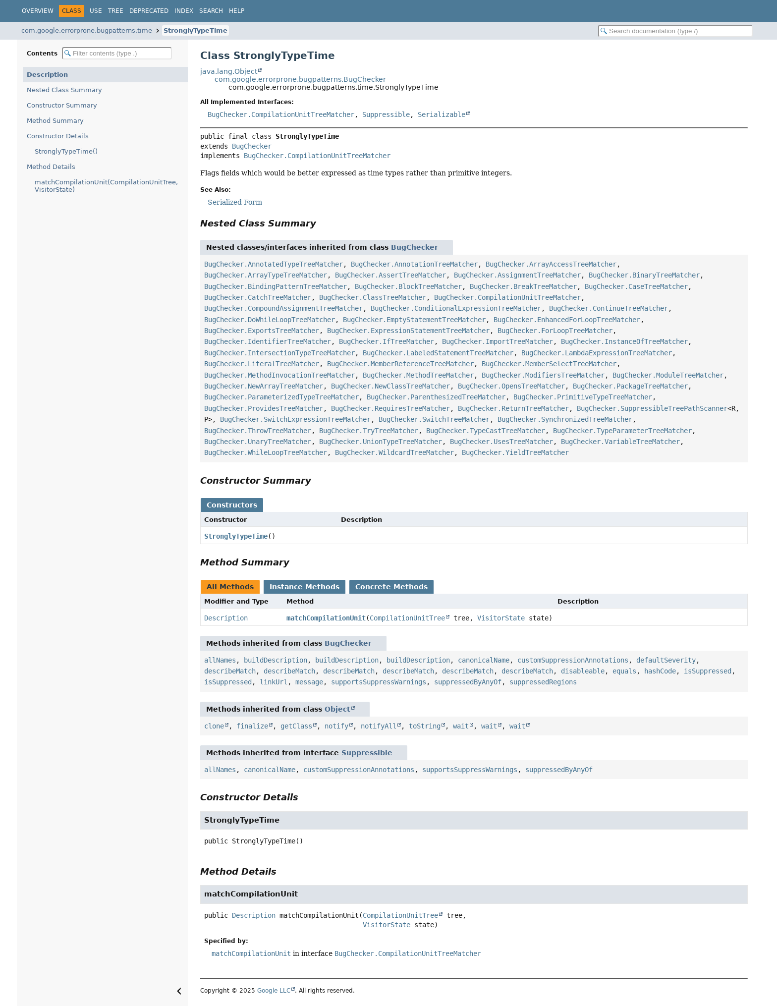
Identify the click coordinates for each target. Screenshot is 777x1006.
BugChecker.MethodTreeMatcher (418, 375)
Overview (38, 10)
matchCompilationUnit (326, 618)
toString (425, 726)
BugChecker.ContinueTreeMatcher (608, 308)
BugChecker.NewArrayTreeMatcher (263, 386)
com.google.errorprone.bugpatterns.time (86, 30)
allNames (220, 660)
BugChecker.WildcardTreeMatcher (394, 452)
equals (624, 671)
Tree (115, 10)
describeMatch (230, 671)
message (309, 682)
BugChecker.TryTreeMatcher (368, 431)
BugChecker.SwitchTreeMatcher (434, 419)
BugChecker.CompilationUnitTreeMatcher (281, 114)
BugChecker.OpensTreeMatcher (511, 386)
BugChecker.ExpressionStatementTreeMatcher (408, 331)
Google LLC (273, 990)
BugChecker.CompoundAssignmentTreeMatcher (283, 308)
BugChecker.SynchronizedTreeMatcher (565, 419)
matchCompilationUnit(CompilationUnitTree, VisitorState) (106, 185)
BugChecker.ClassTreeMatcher (372, 297)
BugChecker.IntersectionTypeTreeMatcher (279, 353)
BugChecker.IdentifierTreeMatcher (267, 341)
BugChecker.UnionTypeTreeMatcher (380, 442)
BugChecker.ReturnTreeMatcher (513, 408)
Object (337, 709)
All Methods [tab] (230, 587)
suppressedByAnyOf (467, 682)
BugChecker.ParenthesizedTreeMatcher (436, 397)
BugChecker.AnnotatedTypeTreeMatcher (273, 264)
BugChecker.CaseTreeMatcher (636, 286)
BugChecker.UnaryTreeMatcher (257, 442)
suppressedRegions (543, 682)
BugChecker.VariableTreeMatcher (620, 442)
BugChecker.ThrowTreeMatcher (257, 431)
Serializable (441, 114)
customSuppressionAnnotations (572, 660)
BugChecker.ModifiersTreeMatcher (543, 375)
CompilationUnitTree (407, 618)
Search (211, 10)
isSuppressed (707, 671)
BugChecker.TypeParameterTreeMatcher (622, 431)
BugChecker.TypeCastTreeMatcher (485, 431)
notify (336, 726)
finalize (252, 726)
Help (236, 10)
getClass (296, 726)
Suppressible (386, 114)
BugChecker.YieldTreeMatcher (515, 452)
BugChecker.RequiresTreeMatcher (390, 408)
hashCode (660, 671)
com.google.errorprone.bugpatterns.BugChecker (300, 79)
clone (214, 726)
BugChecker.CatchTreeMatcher (257, 297)
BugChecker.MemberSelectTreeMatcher (549, 364)
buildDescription (275, 660)
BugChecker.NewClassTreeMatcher (390, 386)
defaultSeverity (666, 660)
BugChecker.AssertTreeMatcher (390, 275)
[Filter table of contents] (117, 53)
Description (47, 74)
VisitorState (501, 618)
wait (461, 726)
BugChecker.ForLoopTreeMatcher (555, 331)
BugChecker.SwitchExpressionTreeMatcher (295, 419)
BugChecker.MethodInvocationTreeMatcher (279, 375)
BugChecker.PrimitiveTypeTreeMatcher (582, 397)
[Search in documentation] (675, 31)
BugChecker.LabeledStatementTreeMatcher (438, 353)
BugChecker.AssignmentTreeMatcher (517, 275)
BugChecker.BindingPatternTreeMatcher (275, 286)
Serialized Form (235, 202)
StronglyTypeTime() (66, 151)
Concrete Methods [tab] (391, 587)
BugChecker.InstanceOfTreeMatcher (624, 341)
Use (96, 10)
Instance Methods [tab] (304, 587)
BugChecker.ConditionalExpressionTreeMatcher (456, 308)
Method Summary (55, 120)
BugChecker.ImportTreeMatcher (497, 341)
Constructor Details (58, 136)
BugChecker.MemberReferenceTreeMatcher (400, 364)
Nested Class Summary (64, 90)
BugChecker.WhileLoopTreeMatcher (265, 452)
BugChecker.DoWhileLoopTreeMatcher (269, 320)
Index (183, 10)
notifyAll (378, 726)
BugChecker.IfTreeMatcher (386, 341)
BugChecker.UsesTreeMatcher (501, 442)
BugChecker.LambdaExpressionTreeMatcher (596, 353)
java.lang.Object (228, 71)
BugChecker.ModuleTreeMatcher (667, 375)
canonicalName (483, 660)
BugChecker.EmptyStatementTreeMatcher (414, 320)
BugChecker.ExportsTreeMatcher (261, 331)
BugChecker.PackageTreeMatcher (630, 386)
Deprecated (148, 10)
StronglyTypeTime (195, 30)
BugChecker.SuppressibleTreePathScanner (652, 408)
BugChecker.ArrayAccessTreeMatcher (551, 264)
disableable (583, 671)
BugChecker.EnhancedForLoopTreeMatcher (567, 320)
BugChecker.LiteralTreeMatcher (261, 364)
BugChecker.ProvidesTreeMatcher (263, 408)
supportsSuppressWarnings (378, 682)
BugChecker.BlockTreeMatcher (408, 286)
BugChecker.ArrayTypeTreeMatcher (265, 275)
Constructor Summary (62, 105)
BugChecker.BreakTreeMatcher (523, 286)
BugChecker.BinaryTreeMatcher (644, 275)
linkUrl (273, 682)
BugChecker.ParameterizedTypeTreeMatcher (281, 397)
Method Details (51, 166)
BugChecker (252, 146)
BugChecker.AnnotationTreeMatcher (414, 264)
